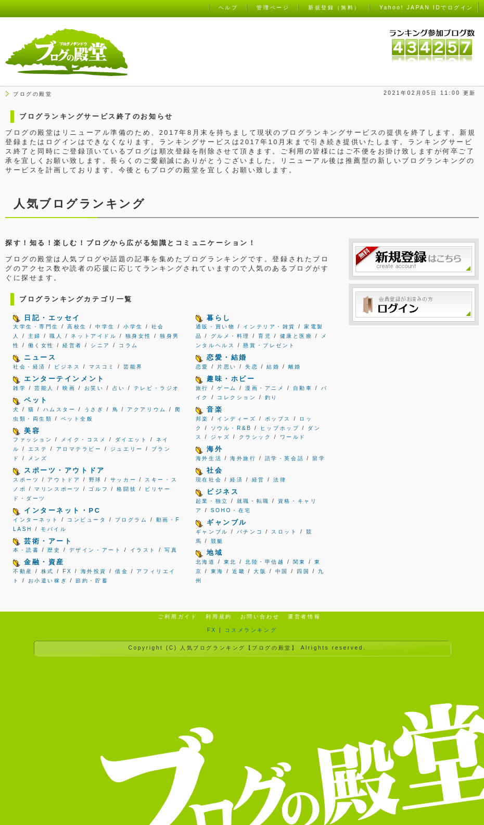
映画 (68, 388)
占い (118, 388)
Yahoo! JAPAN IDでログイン (426, 7)
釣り (271, 397)
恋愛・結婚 (227, 357)
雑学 (19, 388)
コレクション (236, 397)
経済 (236, 480)
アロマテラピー (79, 449)
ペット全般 (77, 419)
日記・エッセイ (52, 318)
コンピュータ (86, 520)
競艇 (217, 541)
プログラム (131, 520)
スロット (284, 532)
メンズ (38, 458)
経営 (258, 480)
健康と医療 (296, 336)
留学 (318, 458)
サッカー (123, 480)
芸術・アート (48, 541)
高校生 (77, 326)
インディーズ (236, 419)
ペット (36, 400)
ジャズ (221, 437)
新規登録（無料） (334, 7)
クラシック (255, 437)
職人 (55, 336)
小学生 (133, 326)
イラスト (143, 550)
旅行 (202, 388)
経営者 (72, 345)
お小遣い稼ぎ (47, 580)
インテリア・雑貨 (269, 326)
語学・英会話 (284, 458)
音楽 (215, 409)
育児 (264, 336)
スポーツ (26, 480)
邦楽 (202, 419)
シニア (100, 345)
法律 (279, 480)
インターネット (36, 520)
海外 (215, 449)
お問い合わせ (259, 616)
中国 (281, 571)
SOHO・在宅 (231, 510)
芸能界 (133, 367)
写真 (170, 550)
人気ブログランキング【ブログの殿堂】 (239, 648)
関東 (299, 562)
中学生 (105, 326)
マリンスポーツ (57, 489)
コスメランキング (251, 630)
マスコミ (102, 367)
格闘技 (126, 489)
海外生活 (209, 458)
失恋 (251, 367)
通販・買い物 (215, 326)
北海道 (205, 562)
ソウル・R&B (231, 428)
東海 (217, 571)
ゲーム (227, 388)
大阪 (259, 571)
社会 (215, 470)
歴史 (53, 550)
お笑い (94, 388)
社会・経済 (29, 367)
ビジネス (67, 367)
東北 (230, 562)
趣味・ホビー (231, 379)
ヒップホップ (279, 428)
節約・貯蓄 (91, 580)
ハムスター (59, 409)
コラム (128, 345)
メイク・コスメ (84, 439)
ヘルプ (228, 7)
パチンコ (250, 532)
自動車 (303, 388)
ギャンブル (227, 522)
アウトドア (63, 480)
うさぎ (94, 409)
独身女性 (138, 336)
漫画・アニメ (264, 388)
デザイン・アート (95, 550)
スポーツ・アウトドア (64, 470)
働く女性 (41, 345)
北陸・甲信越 (264, 562)
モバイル (54, 529)
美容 (32, 431)
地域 (215, 552)
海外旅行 (243, 458)
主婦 (34, 336)
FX (67, 571)
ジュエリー (126, 449)
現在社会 (209, 480)
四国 (303, 571)
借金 (121, 571)
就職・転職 (253, 501)
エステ (38, 449)
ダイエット (131, 439)
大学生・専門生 (36, 326)
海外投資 (94, 571)
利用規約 (219, 616)
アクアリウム (146, 409)
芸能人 (44, 388)
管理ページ (273, 7)
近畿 (238, 571)
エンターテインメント (64, 379)
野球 (95, 480)
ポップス (278, 419)
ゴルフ (98, 489)
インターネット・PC (62, 510)
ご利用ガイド (177, 616)
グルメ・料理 (230, 336)
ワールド (293, 437)
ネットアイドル (94, 336)
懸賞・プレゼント (269, 345)
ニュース (40, 357)
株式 (47, 571)
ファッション (32, 439)
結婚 (272, 367)
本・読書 (26, 550)
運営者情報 (304, 616)
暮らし (219, 318)
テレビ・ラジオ (157, 388)
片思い (227, 367)
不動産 (23, 571)
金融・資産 (44, 562)
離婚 (294, 367)
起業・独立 (212, 501)
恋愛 (202, 367)
